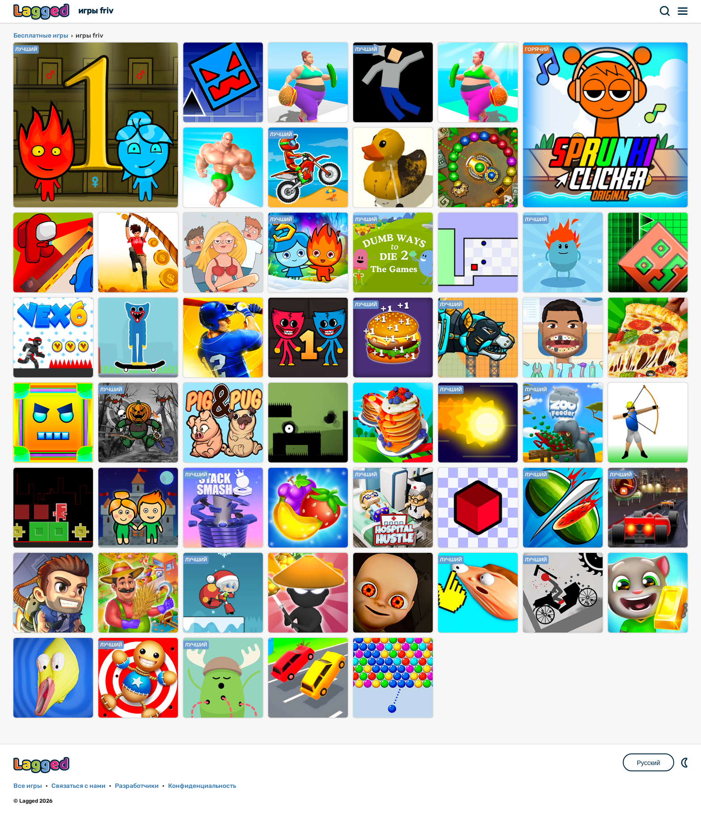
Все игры (27, 786)
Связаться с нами (78, 786)
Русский (648, 762)
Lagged (42, 11)
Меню (683, 11)
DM (685, 762)
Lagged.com (42, 764)
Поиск (665, 11)
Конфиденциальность (202, 786)
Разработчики (137, 786)
